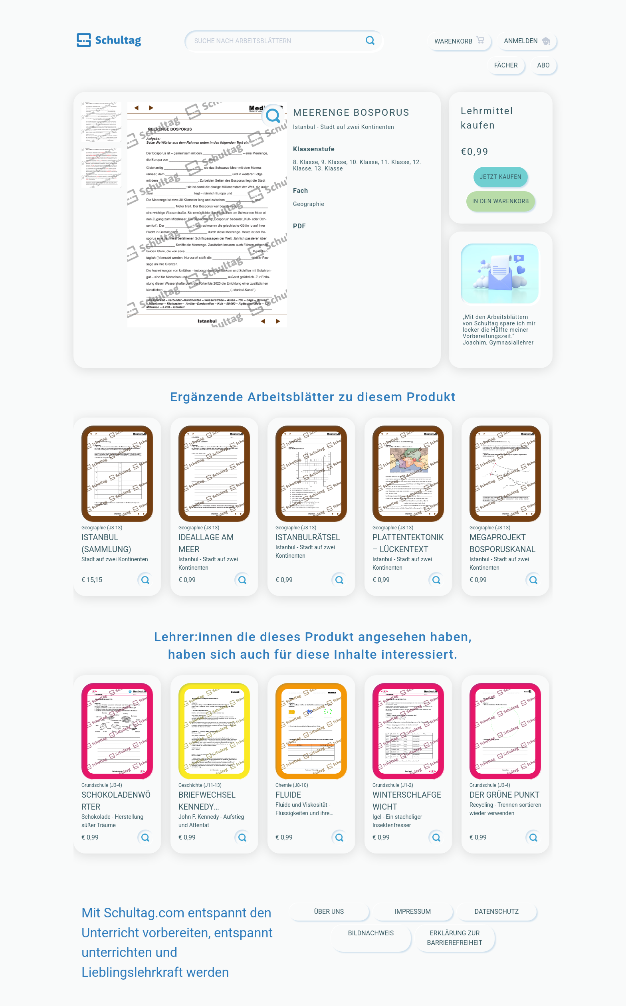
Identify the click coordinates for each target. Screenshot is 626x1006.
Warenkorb (459, 41)
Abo (543, 65)
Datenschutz (497, 911)
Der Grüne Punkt (505, 795)
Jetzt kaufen (500, 177)
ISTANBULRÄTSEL (307, 537)
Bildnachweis (371, 933)
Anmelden (527, 41)
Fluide (288, 795)
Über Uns (329, 911)
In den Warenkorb (500, 201)
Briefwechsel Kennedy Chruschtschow (213, 807)
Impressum (413, 911)
